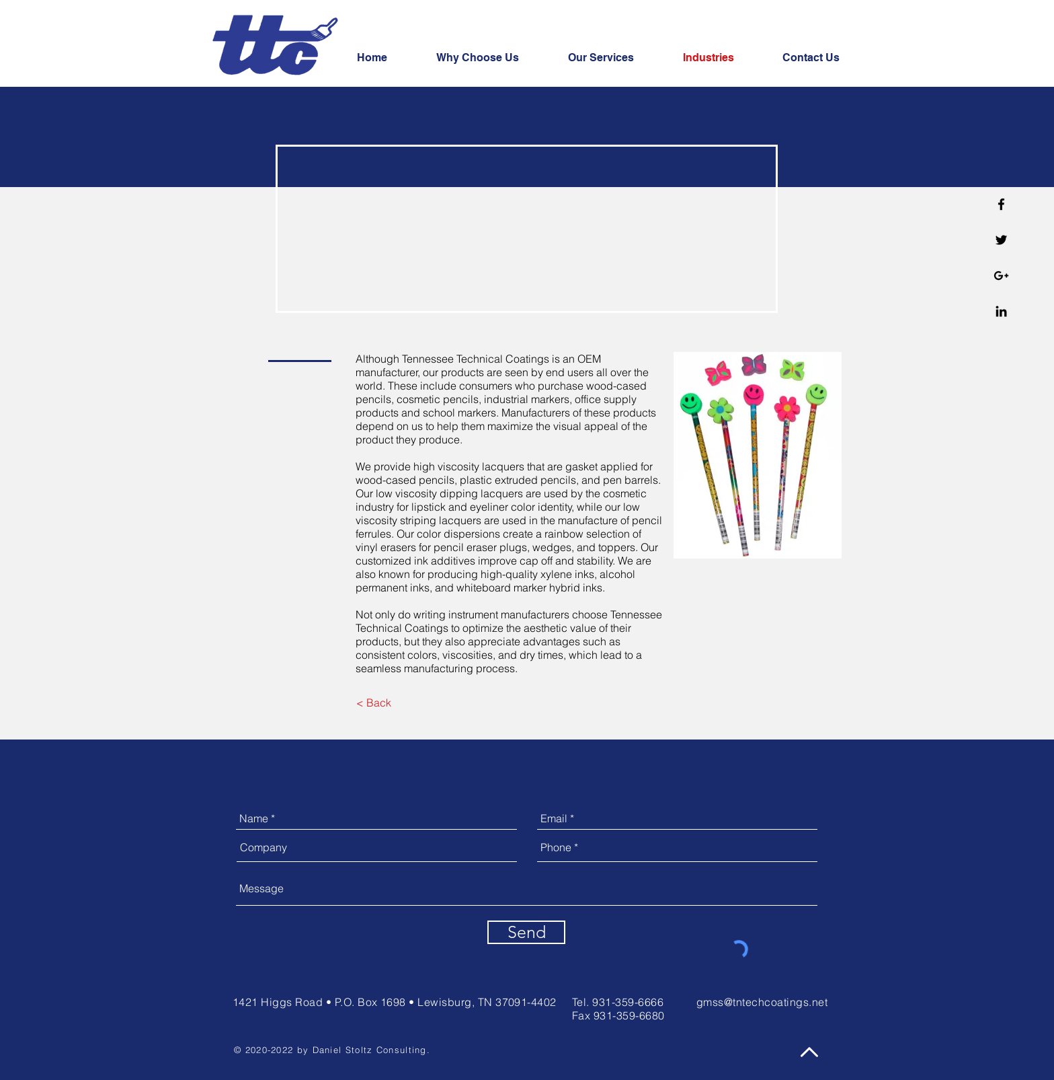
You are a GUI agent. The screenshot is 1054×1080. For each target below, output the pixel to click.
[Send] (526, 932)
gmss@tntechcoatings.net (761, 1002)
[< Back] (373, 703)
